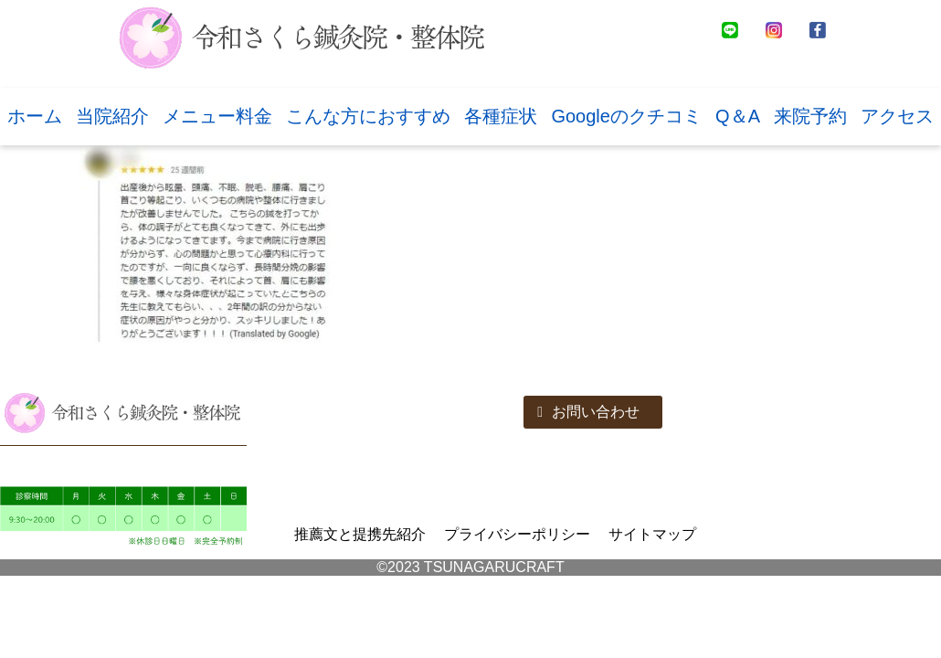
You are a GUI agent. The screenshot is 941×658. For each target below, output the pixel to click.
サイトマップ (652, 534)
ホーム (34, 116)
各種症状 (500, 116)
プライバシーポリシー (517, 534)
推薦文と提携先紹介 (360, 534)
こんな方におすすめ (368, 116)
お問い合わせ (588, 411)
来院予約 (810, 116)
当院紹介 (112, 116)
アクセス (897, 116)
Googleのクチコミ (626, 116)
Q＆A (737, 116)
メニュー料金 (217, 116)
